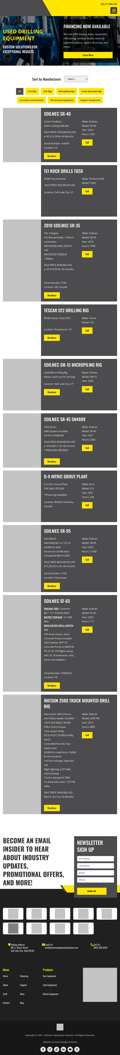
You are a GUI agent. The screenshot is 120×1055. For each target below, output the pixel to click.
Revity (74, 1042)
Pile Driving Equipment (62, 100)
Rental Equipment (50, 994)
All (19, 91)
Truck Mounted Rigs (91, 91)
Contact (6, 1002)
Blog (22, 1002)
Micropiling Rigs (67, 91)
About (5, 985)
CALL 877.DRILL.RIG (109, 4)
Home (5, 976)
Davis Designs (61, 1042)
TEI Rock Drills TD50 (63, 171)
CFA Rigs (32, 91)
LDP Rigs (47, 91)
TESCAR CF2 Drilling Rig (66, 310)
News (22, 994)
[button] (113, 10)
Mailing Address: (18, 944)
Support (23, 985)
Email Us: (49, 944)
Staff (5, 994)
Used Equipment (50, 985)
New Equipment (49, 976)
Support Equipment (90, 100)
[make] (76, 79)
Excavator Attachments (32, 100)
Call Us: (97, 944)
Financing (24, 976)
